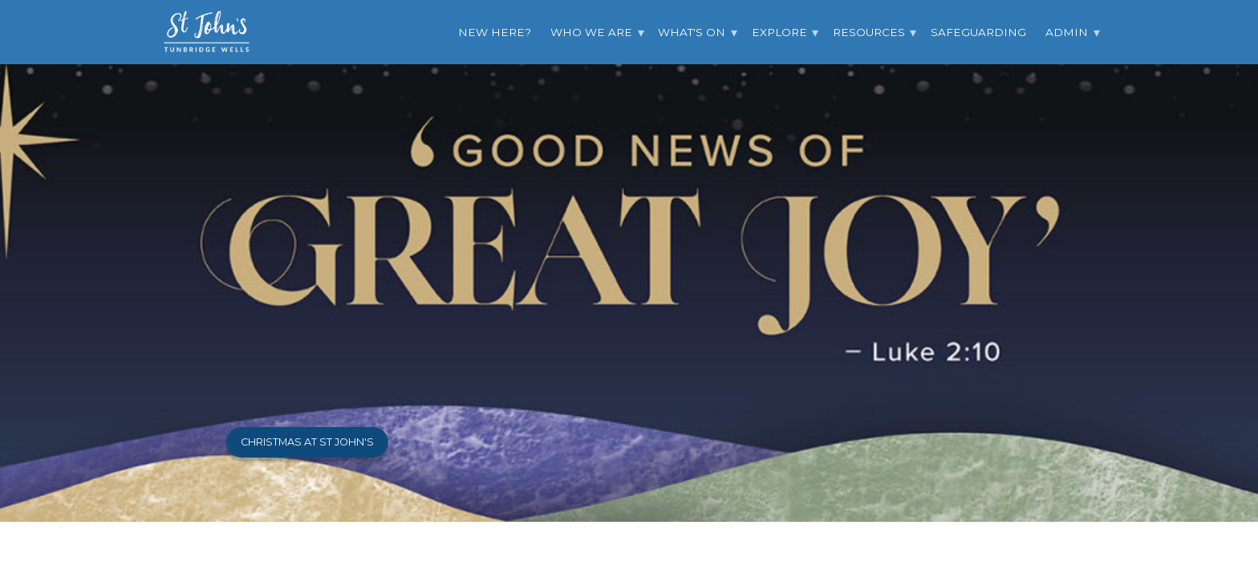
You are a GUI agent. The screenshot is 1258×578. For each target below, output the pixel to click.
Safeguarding (978, 32)
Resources (869, 32)
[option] (629, 261)
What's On (691, 32)
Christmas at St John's (307, 442)
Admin (1066, 32)
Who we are (591, 32)
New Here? (494, 32)
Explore (779, 32)
